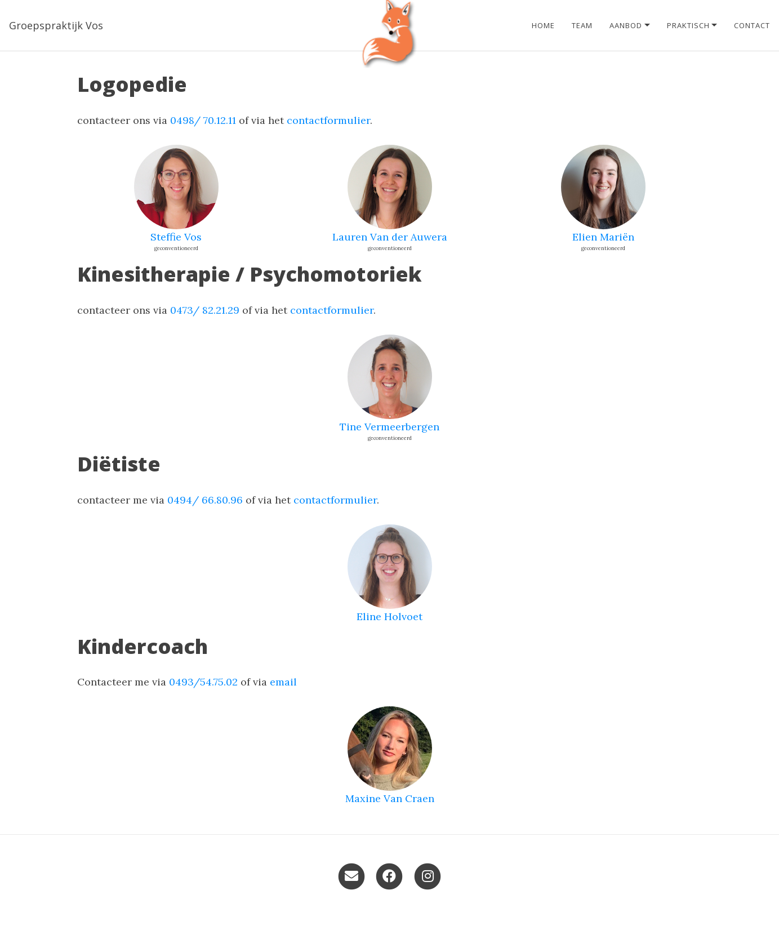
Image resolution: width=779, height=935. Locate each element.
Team (582, 25)
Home (543, 25)
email (283, 681)
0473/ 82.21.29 (204, 310)
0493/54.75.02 (203, 681)
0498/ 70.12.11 (203, 120)
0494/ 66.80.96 (205, 499)
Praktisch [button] (688, 25)
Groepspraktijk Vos (56, 25)
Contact (752, 25)
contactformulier (328, 120)
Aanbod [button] (625, 25)
